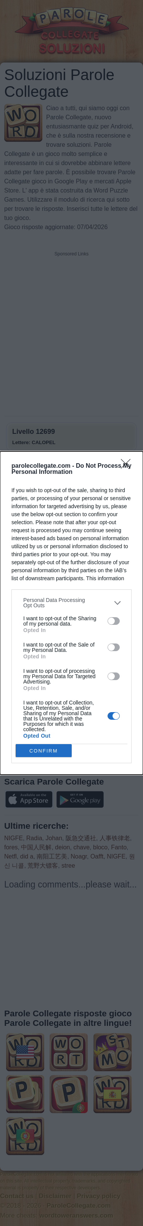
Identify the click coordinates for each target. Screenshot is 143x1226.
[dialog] (71, 613)
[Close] (128, 466)
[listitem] (71, 602)
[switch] (114, 621)
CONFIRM (43, 751)
